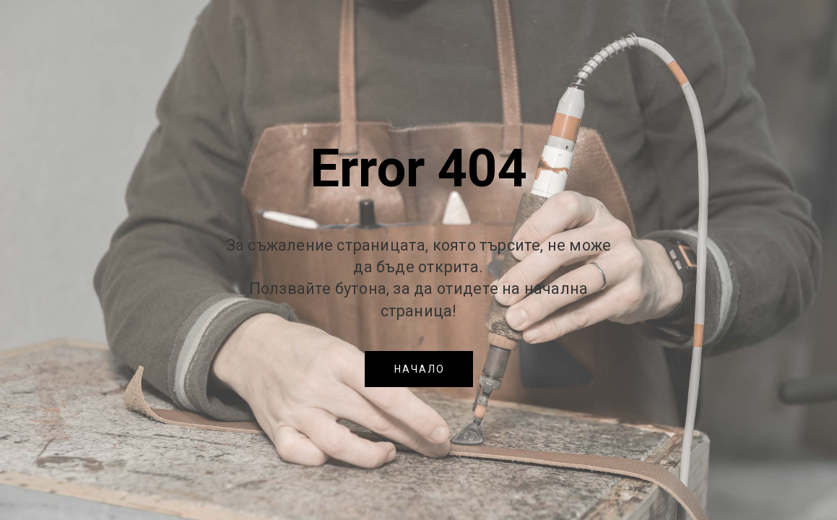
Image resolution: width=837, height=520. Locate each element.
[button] (419, 369)
